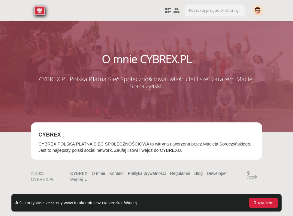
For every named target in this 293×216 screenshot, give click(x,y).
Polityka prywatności (147, 173)
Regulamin (180, 173)
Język (251, 175)
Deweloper (217, 173)
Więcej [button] (130, 202)
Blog (198, 173)
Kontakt (116, 173)
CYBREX (79, 173)
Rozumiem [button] (263, 202)
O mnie (98, 173)
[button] (215, 10)
